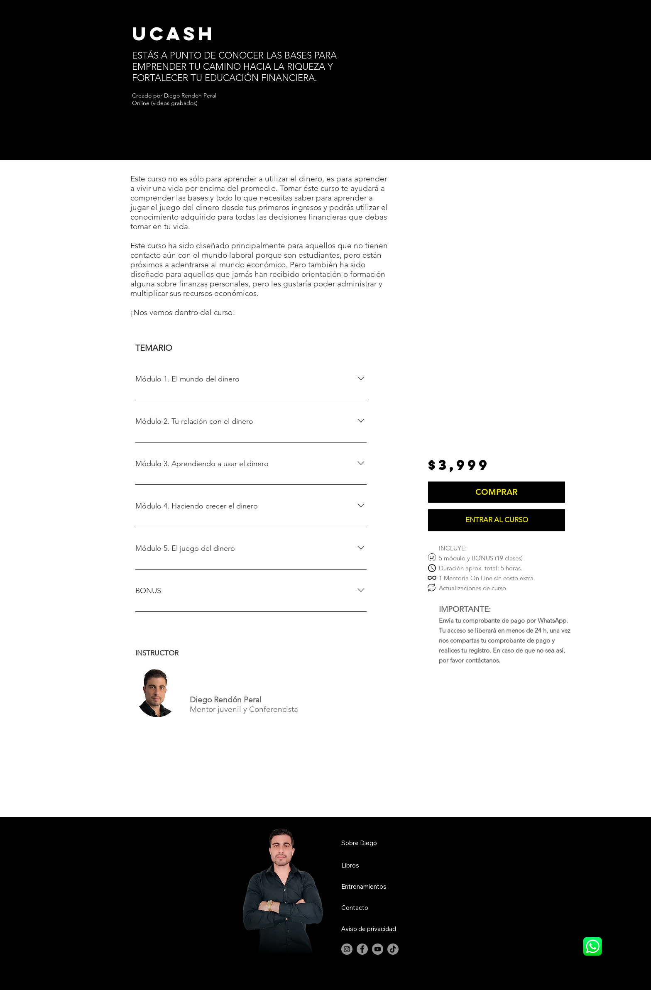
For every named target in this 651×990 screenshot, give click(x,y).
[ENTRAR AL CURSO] (496, 520)
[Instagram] (346, 949)
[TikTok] (393, 949)
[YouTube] (377, 949)
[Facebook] (362, 949)
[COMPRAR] (496, 492)
